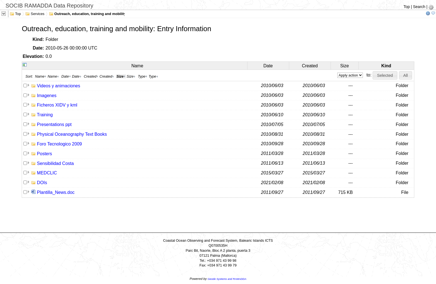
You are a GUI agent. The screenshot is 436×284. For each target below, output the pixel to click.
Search (419, 6)
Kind (386, 65)
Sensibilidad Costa (55, 163)
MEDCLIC (47, 173)
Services (34, 13)
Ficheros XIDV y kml (57, 105)
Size (344, 65)
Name (137, 65)
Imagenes (46, 95)
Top (406, 6)
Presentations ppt (54, 124)
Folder (52, 39)
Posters (44, 153)
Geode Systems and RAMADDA (227, 278)
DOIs (42, 182)
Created (310, 65)
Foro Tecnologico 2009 (59, 144)
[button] (385, 75)
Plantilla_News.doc (56, 192)
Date (268, 65)
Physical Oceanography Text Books (72, 134)
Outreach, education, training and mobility (87, 13)
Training (45, 114)
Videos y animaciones (58, 85)
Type (143, 76)
